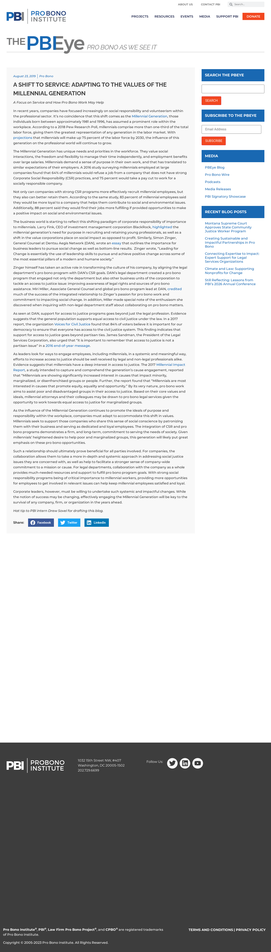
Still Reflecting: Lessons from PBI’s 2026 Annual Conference (230, 282)
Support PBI (227, 16)
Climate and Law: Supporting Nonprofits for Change (229, 271)
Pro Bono (46, 76)
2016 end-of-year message (68, 346)
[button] (41, 523)
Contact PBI (210, 4)
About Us (185, 4)
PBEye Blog (215, 167)
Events (187, 16)
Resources (164, 16)
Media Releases (218, 189)
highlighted (162, 227)
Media (204, 16)
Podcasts (212, 182)
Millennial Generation (149, 116)
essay (116, 243)
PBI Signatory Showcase (225, 196)
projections (22, 138)
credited (175, 289)
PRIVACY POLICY (251, 930)
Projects (139, 16)
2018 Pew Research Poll (77, 127)
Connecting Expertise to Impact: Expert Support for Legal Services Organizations (232, 257)
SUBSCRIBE (213, 141)
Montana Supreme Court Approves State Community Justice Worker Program (228, 227)
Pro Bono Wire (217, 175)
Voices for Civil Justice (72, 324)
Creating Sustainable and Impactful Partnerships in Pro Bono (230, 242)
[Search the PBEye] (233, 89)
